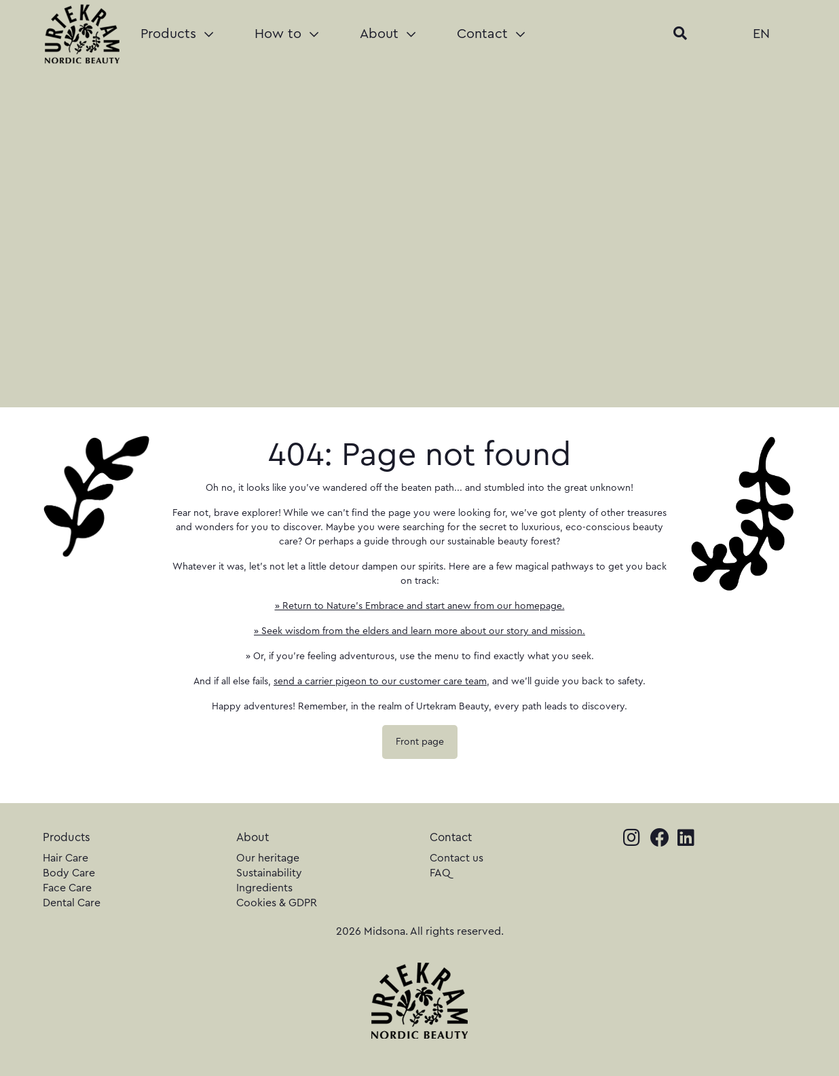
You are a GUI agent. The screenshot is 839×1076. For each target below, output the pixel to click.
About (387, 34)
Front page (420, 742)
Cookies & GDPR (276, 902)
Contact (491, 34)
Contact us (456, 858)
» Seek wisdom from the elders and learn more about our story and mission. (419, 631)
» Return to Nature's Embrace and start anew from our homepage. (420, 606)
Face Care (67, 888)
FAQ (440, 873)
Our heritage (267, 858)
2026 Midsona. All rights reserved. (420, 931)
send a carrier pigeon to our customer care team (380, 681)
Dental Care (71, 902)
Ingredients (264, 888)
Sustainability (269, 873)
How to (286, 34)
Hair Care (65, 858)
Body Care (69, 873)
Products (177, 34)
